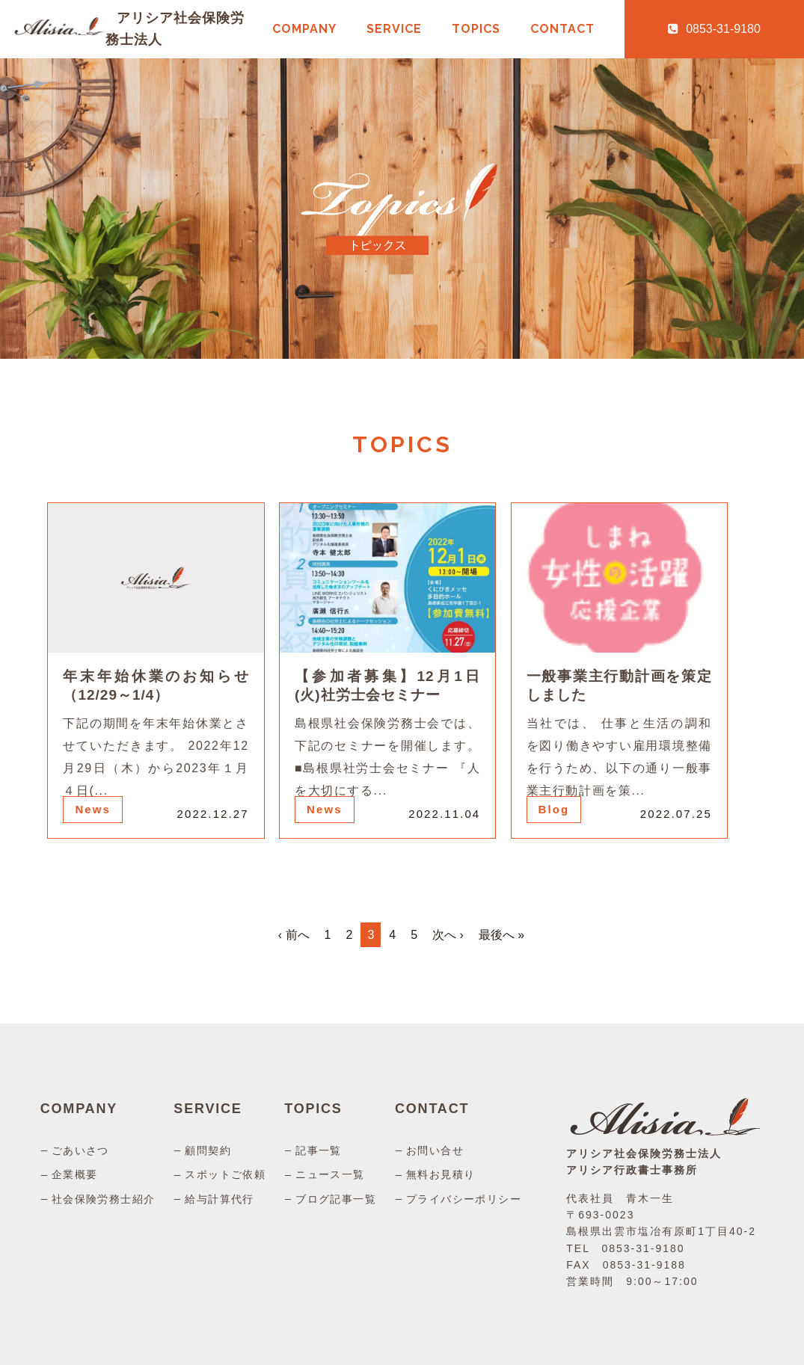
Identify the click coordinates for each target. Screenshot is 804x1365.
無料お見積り (440, 1174)
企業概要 (75, 1174)
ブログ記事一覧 (335, 1199)
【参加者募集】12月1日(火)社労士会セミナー (387, 685)
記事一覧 (318, 1150)
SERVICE (394, 29)
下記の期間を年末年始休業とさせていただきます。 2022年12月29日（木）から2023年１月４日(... (155, 757)
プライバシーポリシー (463, 1199)
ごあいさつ (80, 1150)
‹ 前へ (294, 934)
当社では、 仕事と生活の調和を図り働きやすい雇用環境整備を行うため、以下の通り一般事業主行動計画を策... (619, 757)
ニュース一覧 (329, 1174)
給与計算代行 (219, 1199)
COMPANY (304, 29)
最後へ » (501, 934)
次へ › (448, 934)
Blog (554, 809)
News (93, 809)
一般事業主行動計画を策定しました (619, 685)
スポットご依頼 (225, 1174)
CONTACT (562, 29)
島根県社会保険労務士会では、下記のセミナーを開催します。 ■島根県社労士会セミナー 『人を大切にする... (387, 757)
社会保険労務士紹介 (104, 1199)
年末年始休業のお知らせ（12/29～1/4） (155, 685)
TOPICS (476, 29)
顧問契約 (208, 1150)
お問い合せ (435, 1150)
